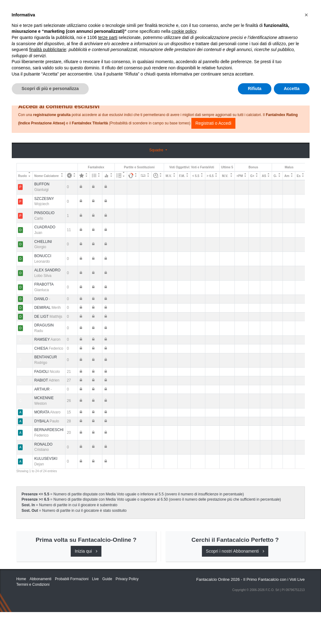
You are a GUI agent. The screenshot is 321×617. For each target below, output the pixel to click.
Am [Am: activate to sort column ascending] (286, 176)
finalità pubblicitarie (47, 561)
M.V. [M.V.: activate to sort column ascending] (169, 176)
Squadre (156, 150)
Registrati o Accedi (213, 123)
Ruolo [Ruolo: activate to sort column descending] (22, 176)
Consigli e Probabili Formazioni (187, 84)
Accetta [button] (292, 600)
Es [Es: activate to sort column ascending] (299, 176)
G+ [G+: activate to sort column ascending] (252, 176)
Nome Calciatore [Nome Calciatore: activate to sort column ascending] (46, 176)
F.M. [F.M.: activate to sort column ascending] (182, 176)
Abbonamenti (204, 9)
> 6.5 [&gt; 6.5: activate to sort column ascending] (210, 176)
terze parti (107, 548)
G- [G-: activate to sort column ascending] (275, 176)
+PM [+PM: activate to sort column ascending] (239, 176)
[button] (306, 526)
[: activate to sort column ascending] (71, 175)
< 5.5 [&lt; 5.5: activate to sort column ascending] (195, 176)
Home (22, 25)
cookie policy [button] (184, 543)
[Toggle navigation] (277, 10)
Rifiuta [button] (254, 600)
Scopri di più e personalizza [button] (50, 600)
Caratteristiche (245, 9)
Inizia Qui (173, 9)
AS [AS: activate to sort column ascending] (264, 176)
